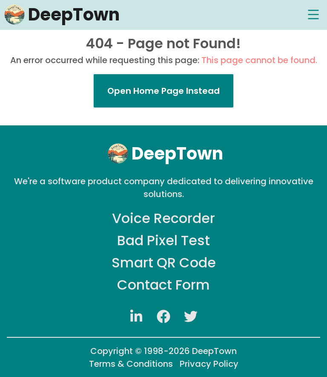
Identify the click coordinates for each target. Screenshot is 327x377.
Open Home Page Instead (163, 91)
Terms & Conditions (131, 364)
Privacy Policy (209, 364)
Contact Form (163, 284)
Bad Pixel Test (163, 240)
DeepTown (214, 351)
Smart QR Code (164, 262)
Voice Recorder (163, 218)
